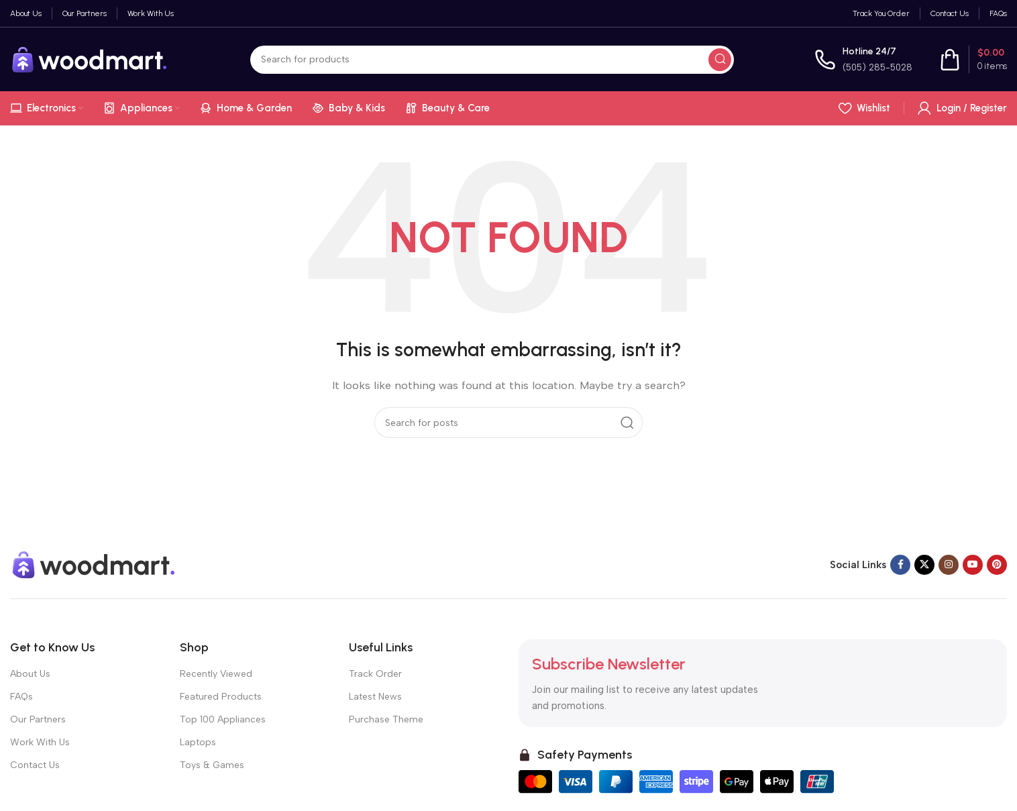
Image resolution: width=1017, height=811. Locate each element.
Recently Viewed (216, 674)
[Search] (492, 60)
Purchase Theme (386, 719)
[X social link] (924, 565)
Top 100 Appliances (223, 719)
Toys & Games (212, 765)
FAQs (21, 696)
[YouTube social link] (973, 565)
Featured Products (221, 696)
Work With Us (40, 742)
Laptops (198, 742)
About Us (30, 674)
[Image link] (94, 563)
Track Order (375, 674)
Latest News (375, 696)
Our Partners (38, 719)
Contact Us (35, 765)
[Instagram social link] (949, 565)
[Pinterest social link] (997, 565)
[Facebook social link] (900, 565)
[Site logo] (90, 58)
